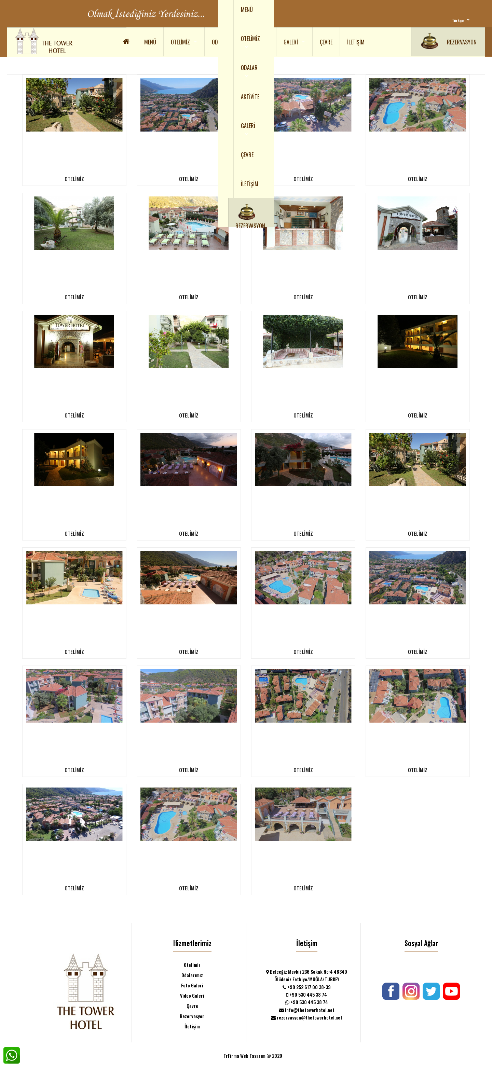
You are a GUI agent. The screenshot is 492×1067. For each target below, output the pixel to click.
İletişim (192, 1026)
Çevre (192, 1005)
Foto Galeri (192, 985)
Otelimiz (192, 964)
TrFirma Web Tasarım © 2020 (252, 1055)
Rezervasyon (192, 1016)
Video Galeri (192, 995)
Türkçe (458, 20)
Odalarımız (192, 975)
